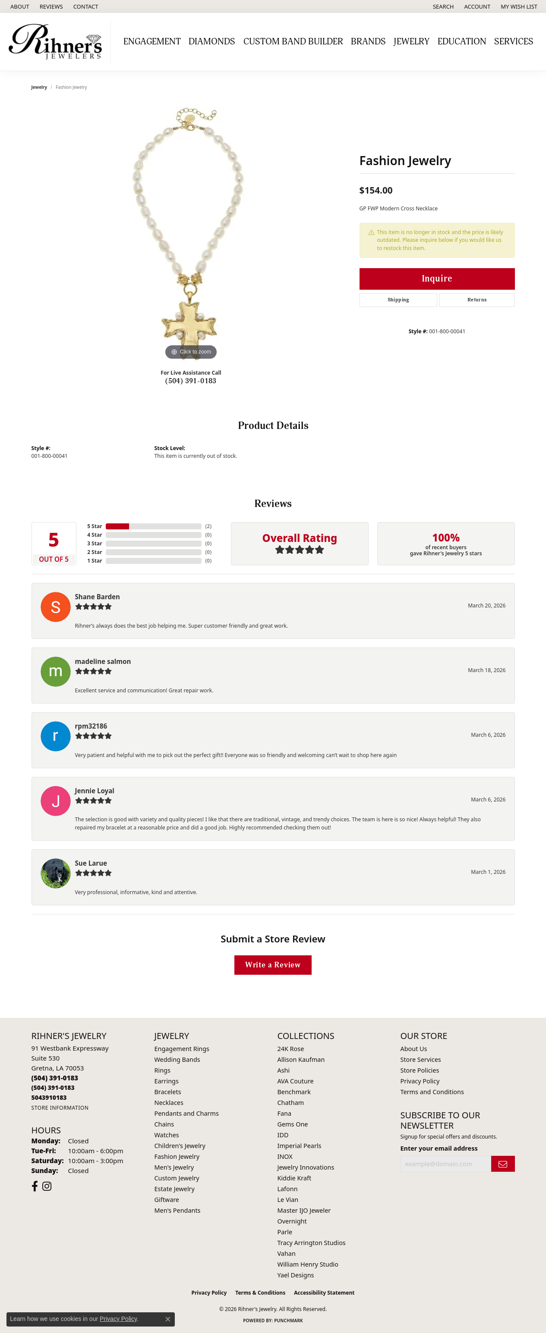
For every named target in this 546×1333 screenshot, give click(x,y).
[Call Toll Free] (53, 1087)
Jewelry (411, 41)
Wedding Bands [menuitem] (177, 1059)
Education (462, 41)
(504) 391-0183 (191, 381)
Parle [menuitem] (285, 1232)
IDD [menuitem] (283, 1135)
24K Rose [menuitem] (291, 1049)
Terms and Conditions (432, 1092)
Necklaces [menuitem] (169, 1102)
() (208, 526)
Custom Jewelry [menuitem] (177, 1178)
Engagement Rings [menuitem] (182, 1049)
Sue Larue (91, 863)
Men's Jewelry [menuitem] (174, 1167)
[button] (442, 6)
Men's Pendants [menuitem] (178, 1210)
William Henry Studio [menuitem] (308, 1264)
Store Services (421, 1059)
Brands (368, 41)
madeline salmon (103, 661)
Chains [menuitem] (164, 1124)
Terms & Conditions (260, 1292)
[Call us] (49, 1097)
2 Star (94, 552)
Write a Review (273, 965)
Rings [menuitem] (162, 1070)
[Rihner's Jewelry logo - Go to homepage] (57, 41)
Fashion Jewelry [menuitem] (177, 1156)
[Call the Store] (55, 1077)
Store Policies (420, 1070)
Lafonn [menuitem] (288, 1189)
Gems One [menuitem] (293, 1124)
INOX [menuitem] (285, 1156)
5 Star (94, 526)
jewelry (39, 87)
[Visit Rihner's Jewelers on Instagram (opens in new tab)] (46, 1186)
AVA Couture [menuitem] (296, 1081)
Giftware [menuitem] (167, 1199)
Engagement (152, 41)
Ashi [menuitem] (284, 1070)
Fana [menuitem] (285, 1113)
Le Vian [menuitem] (288, 1199)
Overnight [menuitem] (292, 1221)
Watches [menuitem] (167, 1135)
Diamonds (212, 41)
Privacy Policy (420, 1081)
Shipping (398, 300)
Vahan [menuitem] (287, 1253)
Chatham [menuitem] (291, 1102)
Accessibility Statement (324, 1292)
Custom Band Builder (293, 41)
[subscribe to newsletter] (502, 1164)
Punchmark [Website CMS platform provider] (288, 1320)
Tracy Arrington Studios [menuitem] (312, 1243)
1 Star (94, 560)
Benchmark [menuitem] (294, 1092)
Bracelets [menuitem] (168, 1092)
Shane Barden (97, 596)
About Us (414, 1049)
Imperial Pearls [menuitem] (300, 1146)
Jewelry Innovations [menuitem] (306, 1167)
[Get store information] (60, 1107)
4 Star (94, 534)
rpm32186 (91, 726)
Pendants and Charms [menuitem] (187, 1113)
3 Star (94, 543)
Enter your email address (439, 1148)
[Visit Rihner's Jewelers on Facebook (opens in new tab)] (35, 1186)
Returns (477, 300)
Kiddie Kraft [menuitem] (295, 1178)
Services (513, 41)
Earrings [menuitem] (167, 1081)
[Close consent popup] (167, 1319)
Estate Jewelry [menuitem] (175, 1189)
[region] (191, 232)
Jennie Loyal (94, 790)
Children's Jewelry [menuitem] (180, 1146)
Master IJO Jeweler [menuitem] (304, 1210)
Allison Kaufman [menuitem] (301, 1059)
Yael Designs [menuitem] (296, 1275)
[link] (19, 6)
